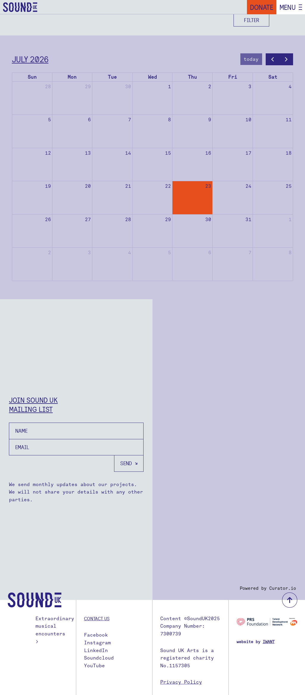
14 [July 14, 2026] (128, 153)
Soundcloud (99, 658)
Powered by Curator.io (268, 588)
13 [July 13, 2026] (88, 153)
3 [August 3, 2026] (89, 252)
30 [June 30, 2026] (128, 86)
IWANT (269, 641)
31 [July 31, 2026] (248, 219)
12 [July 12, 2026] (48, 153)
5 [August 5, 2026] (169, 252)
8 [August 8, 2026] (290, 252)
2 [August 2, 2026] (49, 252)
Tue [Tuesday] (112, 77)
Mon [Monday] (72, 77)
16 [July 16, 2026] (208, 153)
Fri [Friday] (232, 77)
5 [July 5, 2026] (49, 120)
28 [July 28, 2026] (128, 219)
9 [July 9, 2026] (209, 120)
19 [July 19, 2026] (48, 186)
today (251, 59)
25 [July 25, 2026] (289, 186)
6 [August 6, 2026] (209, 252)
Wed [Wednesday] (152, 77)
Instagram (97, 643)
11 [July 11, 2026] (289, 120)
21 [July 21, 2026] (128, 186)
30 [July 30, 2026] (208, 219)
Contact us (97, 618)
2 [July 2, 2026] (209, 86)
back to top (289, 600)
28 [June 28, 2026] (48, 86)
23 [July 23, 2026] (208, 186)
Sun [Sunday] (32, 77)
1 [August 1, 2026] (290, 219)
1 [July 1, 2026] (169, 86)
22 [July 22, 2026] (168, 186)
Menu (287, 7)
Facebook (96, 635)
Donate (261, 7)
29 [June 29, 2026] (88, 86)
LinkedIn (96, 650)
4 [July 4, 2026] (290, 86)
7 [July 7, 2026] (129, 120)
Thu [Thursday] (192, 77)
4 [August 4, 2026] (129, 252)
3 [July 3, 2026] (249, 86)
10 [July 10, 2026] (248, 120)
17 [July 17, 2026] (248, 153)
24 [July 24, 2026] (248, 186)
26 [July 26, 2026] (48, 219)
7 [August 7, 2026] (249, 252)
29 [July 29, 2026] (168, 219)
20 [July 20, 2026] (88, 186)
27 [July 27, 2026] (88, 219)
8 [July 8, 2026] (169, 120)
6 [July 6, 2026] (89, 120)
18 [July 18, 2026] (289, 153)
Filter (251, 20)
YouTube (94, 666)
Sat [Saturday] (272, 77)
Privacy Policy (181, 682)
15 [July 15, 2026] (168, 153)
